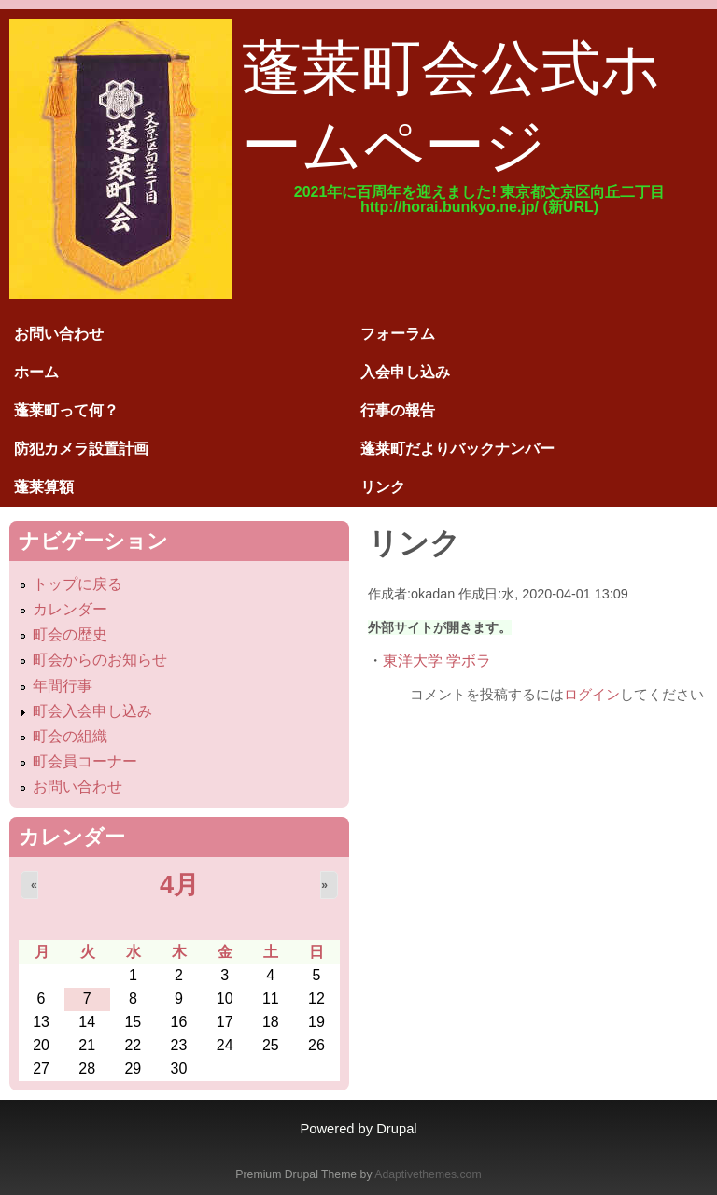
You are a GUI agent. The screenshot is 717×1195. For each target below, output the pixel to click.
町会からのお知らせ (100, 660)
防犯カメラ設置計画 (81, 449)
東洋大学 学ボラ (437, 660)
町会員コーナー (85, 761)
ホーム (36, 372)
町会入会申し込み (92, 711)
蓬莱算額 (44, 487)
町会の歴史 (70, 634)
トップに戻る (77, 584)
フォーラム (397, 334)
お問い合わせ (59, 334)
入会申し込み (405, 372)
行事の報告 (397, 410)
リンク (382, 487)
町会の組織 (70, 736)
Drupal (396, 1128)
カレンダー (70, 609)
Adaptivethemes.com (427, 1174)
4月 (179, 884)
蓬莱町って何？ (66, 410)
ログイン (592, 694)
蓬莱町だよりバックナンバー (457, 449)
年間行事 (62, 686)
